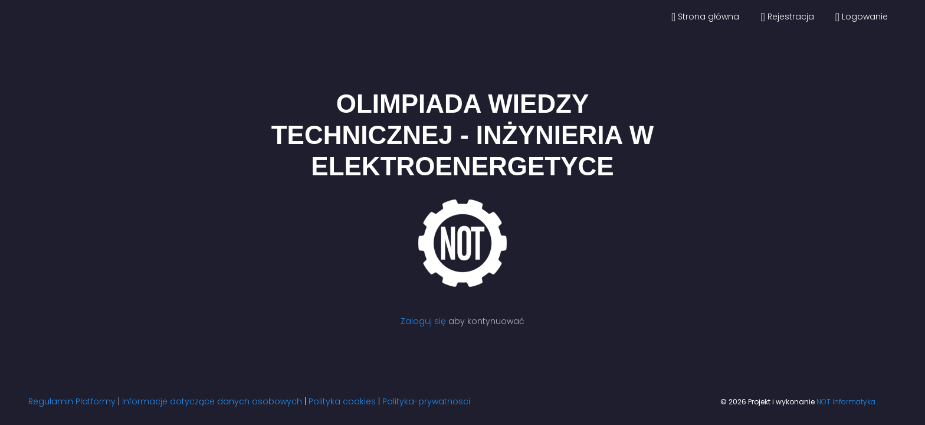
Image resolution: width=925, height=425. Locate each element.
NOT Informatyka (846, 402)
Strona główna (705, 17)
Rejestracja (787, 17)
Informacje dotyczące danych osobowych (212, 401)
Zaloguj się (423, 321)
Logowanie (861, 17)
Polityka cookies (342, 401)
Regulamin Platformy (72, 401)
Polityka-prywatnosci (426, 401)
